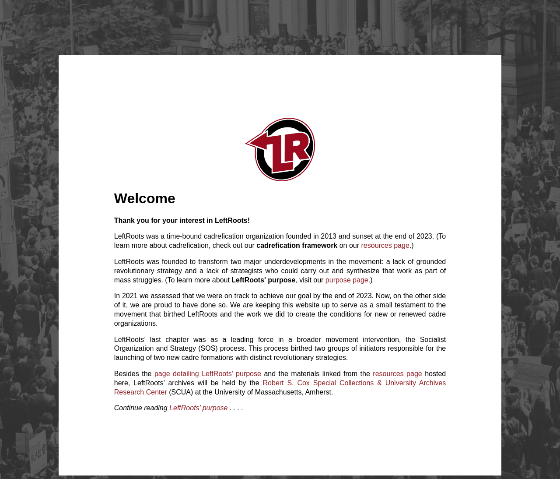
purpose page (347, 280)
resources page (385, 245)
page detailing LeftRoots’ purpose (207, 373)
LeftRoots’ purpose (198, 408)
